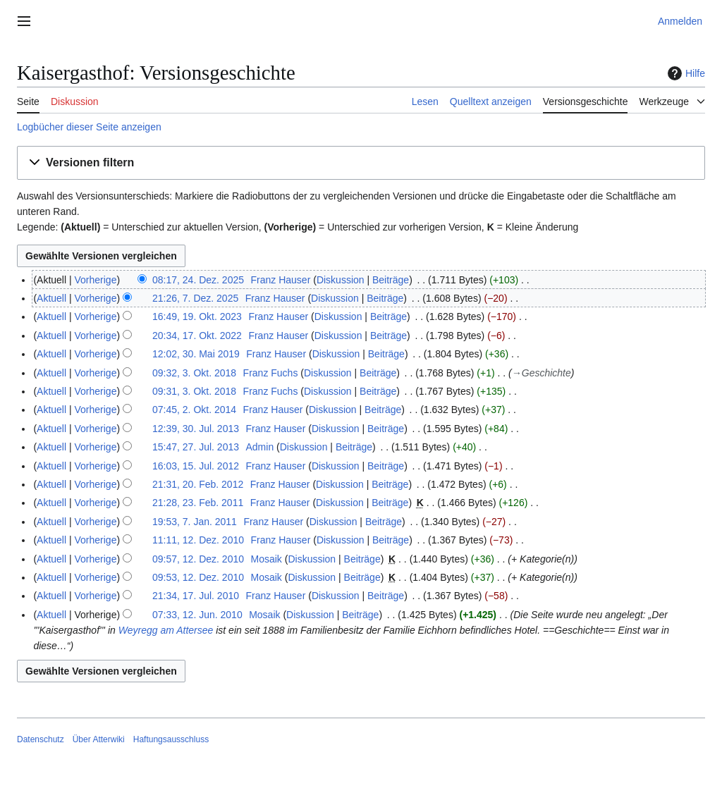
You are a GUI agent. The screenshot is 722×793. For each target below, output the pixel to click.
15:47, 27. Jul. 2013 (195, 447)
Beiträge (390, 279)
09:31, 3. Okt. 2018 (194, 391)
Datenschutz (40, 739)
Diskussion (341, 279)
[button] (361, 163)
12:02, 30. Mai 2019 (196, 353)
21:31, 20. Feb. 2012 (197, 484)
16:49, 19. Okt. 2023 (197, 316)
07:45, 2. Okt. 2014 (194, 409)
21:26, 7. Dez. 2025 (195, 298)
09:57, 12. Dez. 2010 (198, 559)
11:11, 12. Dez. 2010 (198, 540)
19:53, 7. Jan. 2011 (194, 521)
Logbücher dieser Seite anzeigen (89, 127)
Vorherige (96, 279)
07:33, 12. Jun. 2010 (197, 614)
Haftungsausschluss (171, 739)
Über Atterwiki (99, 739)
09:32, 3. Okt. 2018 (194, 373)
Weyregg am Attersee (166, 630)
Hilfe (684, 73)
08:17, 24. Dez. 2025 (198, 279)
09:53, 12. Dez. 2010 (198, 577)
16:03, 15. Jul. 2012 (195, 466)
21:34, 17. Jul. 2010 (195, 595)
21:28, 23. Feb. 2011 (197, 502)
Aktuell (51, 298)
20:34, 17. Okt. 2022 (197, 335)
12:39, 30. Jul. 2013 (195, 428)
